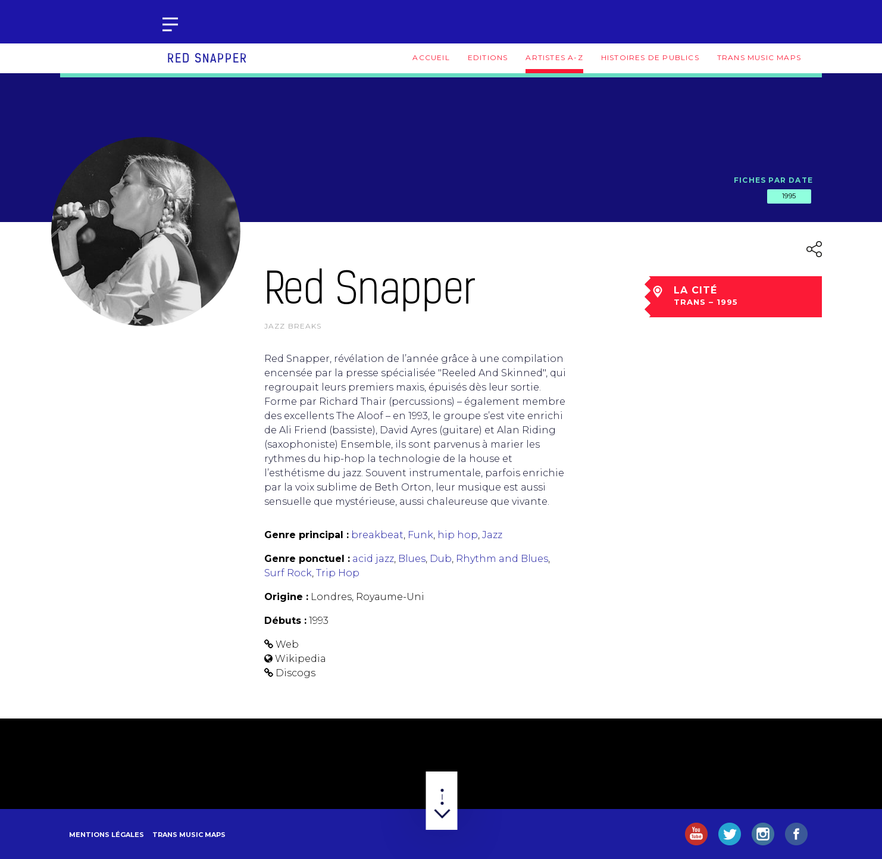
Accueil (430, 57)
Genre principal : (306, 535)
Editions (488, 57)
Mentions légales (106, 834)
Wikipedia (300, 658)
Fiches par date (773, 180)
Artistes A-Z (554, 57)
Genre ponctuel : (307, 558)
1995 (789, 196)
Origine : (286, 596)
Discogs (295, 673)
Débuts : (285, 620)
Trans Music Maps (759, 57)
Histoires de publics (650, 57)
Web (287, 644)
